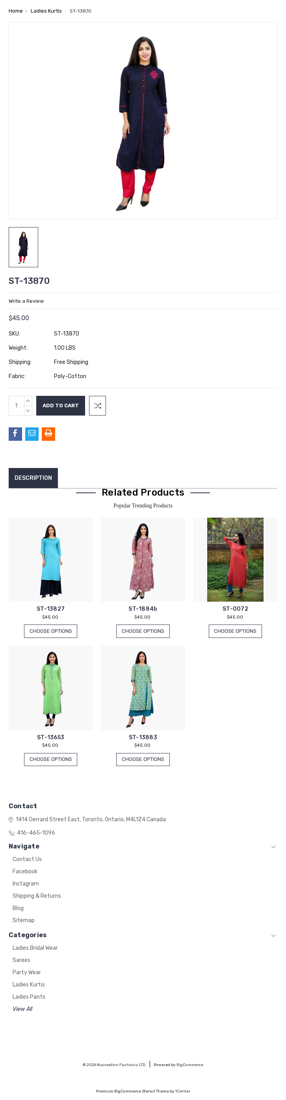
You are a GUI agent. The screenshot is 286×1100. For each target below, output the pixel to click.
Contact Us (27, 859)
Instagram (26, 884)
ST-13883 (143, 737)
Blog (18, 908)
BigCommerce (189, 1065)
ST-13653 (50, 737)
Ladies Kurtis (29, 985)
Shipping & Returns (37, 896)
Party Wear (27, 972)
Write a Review (26, 301)
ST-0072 (235, 609)
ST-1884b (142, 609)
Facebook (25, 872)
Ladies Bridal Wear (35, 948)
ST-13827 (51, 609)
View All (22, 1009)
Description (33, 478)
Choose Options (50, 631)
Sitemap (24, 920)
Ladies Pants (29, 997)
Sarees (21, 960)
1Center (182, 1091)
